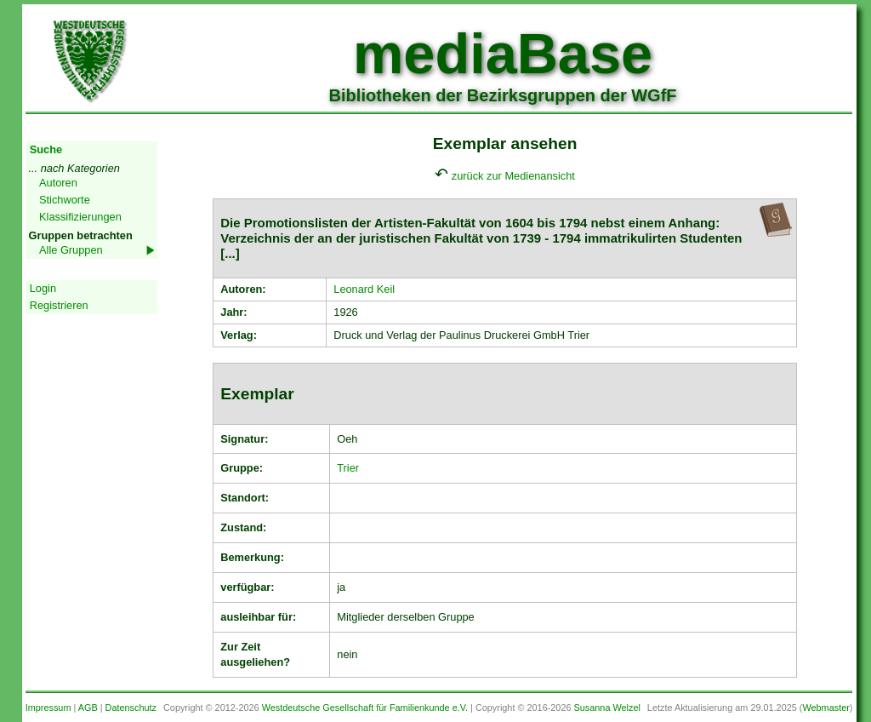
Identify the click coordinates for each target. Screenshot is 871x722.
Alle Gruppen (71, 250)
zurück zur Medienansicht (513, 175)
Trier (348, 467)
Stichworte (64, 199)
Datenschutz (131, 707)
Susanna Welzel (607, 707)
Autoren (58, 182)
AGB (88, 707)
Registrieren (59, 305)
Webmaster (825, 707)
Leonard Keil (364, 289)
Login (43, 288)
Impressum (48, 707)
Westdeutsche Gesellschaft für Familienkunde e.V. (365, 707)
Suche (46, 149)
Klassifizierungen (80, 216)
